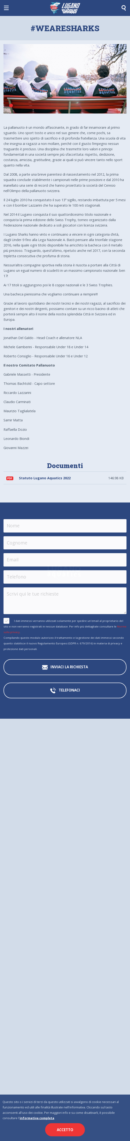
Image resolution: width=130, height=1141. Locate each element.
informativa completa (37, 1118)
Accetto (65, 1129)
